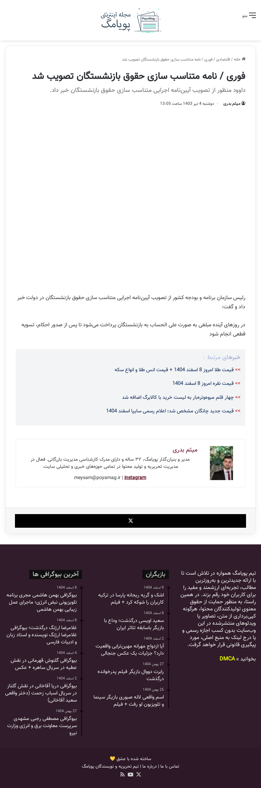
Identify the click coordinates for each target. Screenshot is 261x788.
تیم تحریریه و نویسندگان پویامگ (110, 766)
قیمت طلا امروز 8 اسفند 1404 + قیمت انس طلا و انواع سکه (174, 370)
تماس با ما (169, 766)
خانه (239, 59)
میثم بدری (231, 104)
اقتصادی (223, 59)
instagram (135, 478)
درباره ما (149, 766)
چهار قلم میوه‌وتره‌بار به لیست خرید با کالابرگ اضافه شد (178, 397)
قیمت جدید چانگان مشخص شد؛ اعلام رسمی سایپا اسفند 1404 (170, 411)
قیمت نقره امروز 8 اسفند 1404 (203, 384)
